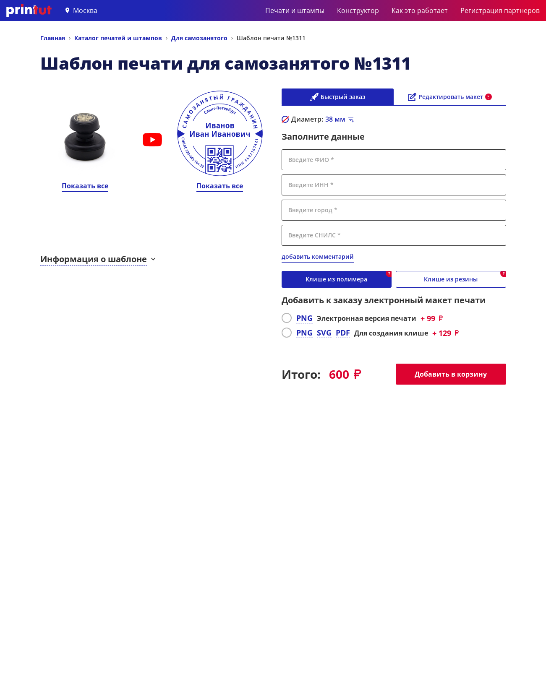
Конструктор (358, 10)
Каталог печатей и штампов (118, 38)
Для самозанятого (199, 38)
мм (335, 119)
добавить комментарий (318, 256)
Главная (52, 38)
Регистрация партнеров (500, 10)
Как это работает (420, 10)
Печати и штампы (294, 10)
